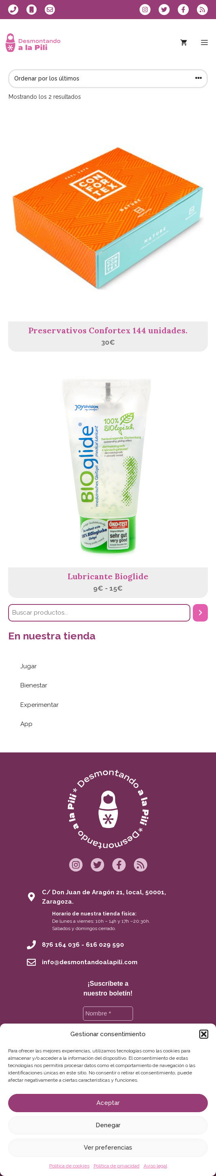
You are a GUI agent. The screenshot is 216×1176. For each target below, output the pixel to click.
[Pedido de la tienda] (108, 78)
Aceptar (108, 1102)
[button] (204, 1034)
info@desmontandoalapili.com (89, 962)
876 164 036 (61, 944)
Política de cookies (69, 1166)
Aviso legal (155, 1166)
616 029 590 (105, 944)
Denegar (108, 1125)
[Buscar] (200, 613)
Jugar (28, 666)
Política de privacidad (117, 1166)
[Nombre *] (108, 1013)
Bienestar (33, 685)
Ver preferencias (108, 1147)
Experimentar (39, 705)
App (26, 724)
